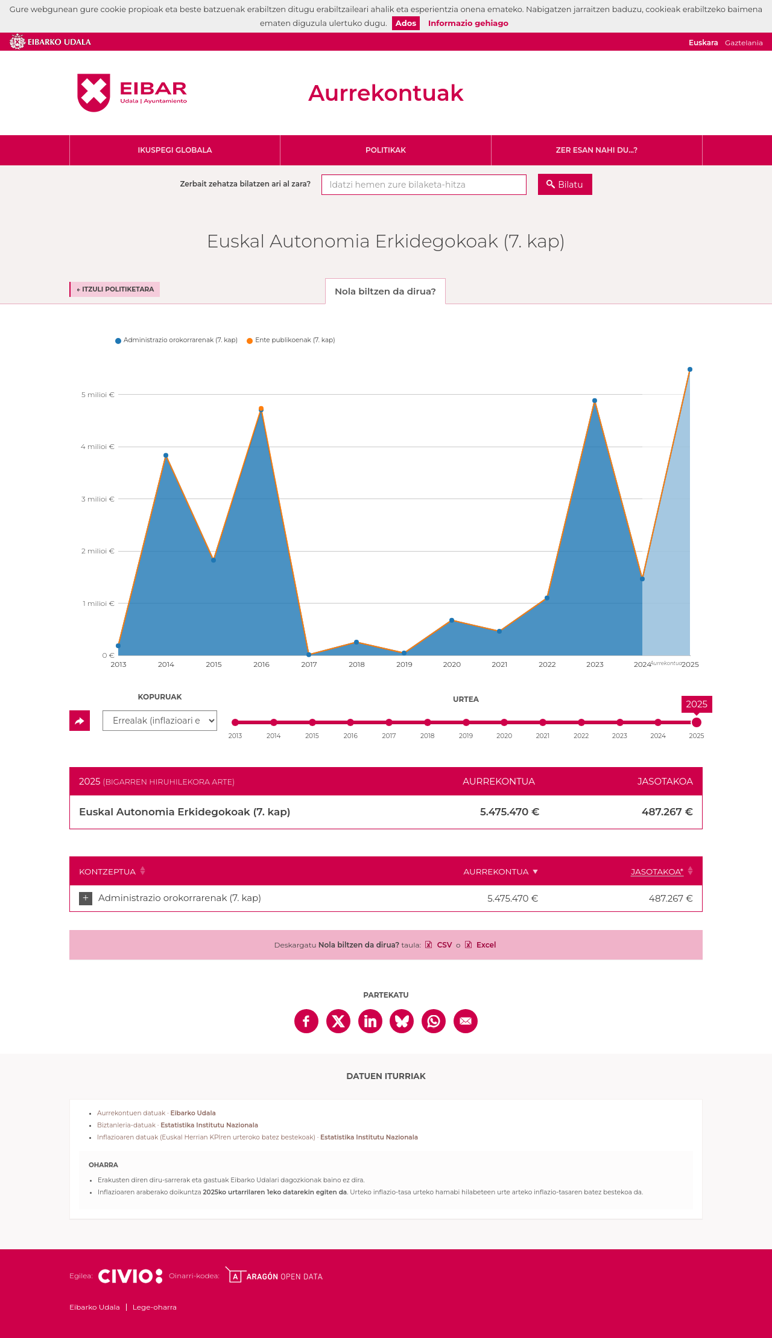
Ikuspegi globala (175, 150)
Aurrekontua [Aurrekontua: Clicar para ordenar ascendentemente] (535, 871)
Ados (406, 23)
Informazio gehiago (468, 23)
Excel (485, 944)
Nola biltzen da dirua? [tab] (385, 291)
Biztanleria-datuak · (177, 1125)
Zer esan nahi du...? (597, 150)
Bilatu (570, 184)
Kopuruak (160, 696)
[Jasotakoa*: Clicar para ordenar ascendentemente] (644, 870)
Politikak (385, 150)
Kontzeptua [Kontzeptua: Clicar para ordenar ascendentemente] (107, 871)
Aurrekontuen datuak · (156, 1113)
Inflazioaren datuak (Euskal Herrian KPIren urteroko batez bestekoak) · (257, 1137)
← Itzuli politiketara (115, 289)
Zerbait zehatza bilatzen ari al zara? (245, 183)
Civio (130, 1276)
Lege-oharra (155, 1306)
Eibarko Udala (132, 93)
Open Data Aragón (273, 1274)
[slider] (697, 722)
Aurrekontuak (386, 93)
